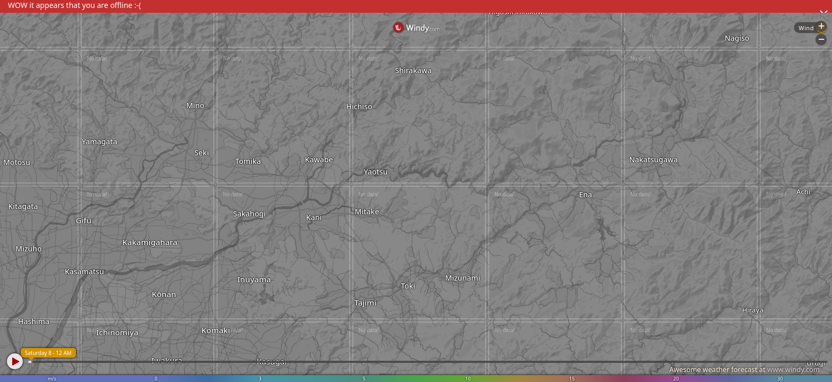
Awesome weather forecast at (744, 369)
